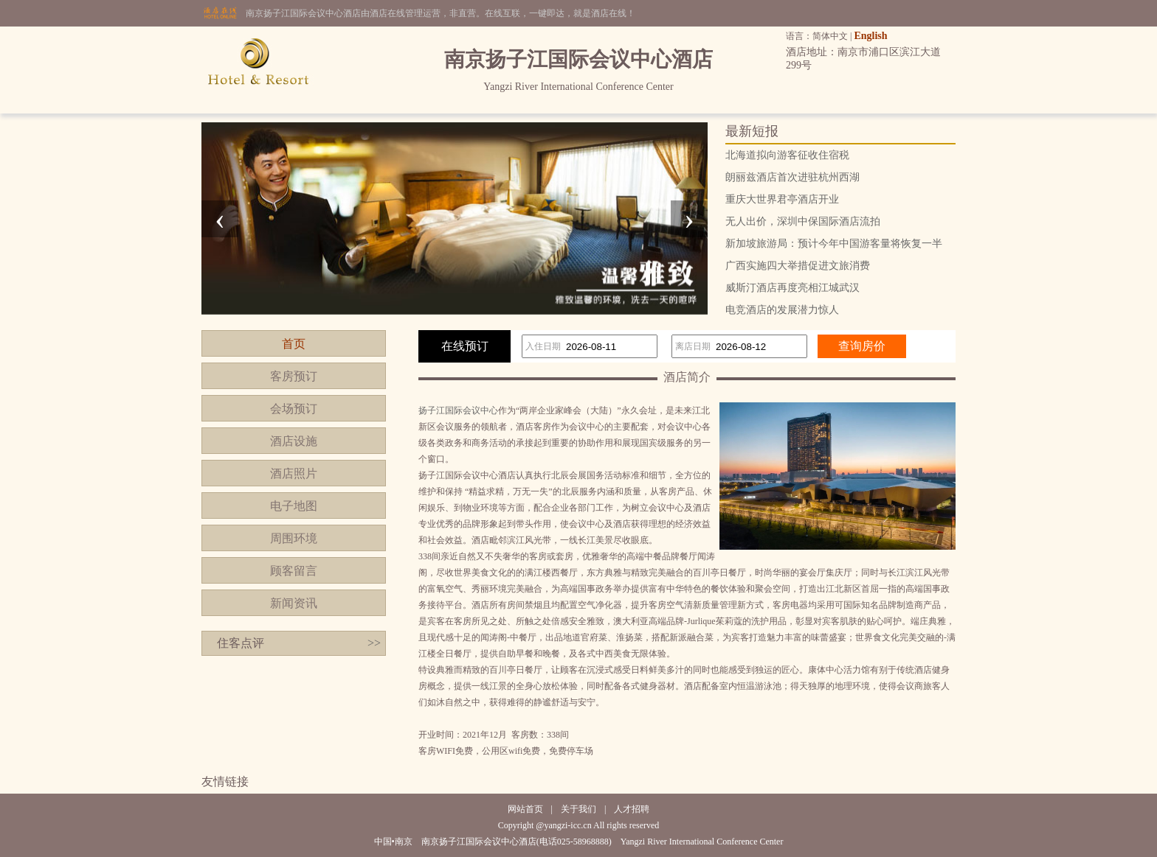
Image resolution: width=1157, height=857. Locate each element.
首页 (293, 343)
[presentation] (219, 218)
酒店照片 (293, 473)
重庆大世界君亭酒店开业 (782, 199)
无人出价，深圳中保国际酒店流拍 (802, 221)
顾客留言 (293, 570)
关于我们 (578, 809)
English (870, 35)
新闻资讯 (293, 603)
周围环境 (293, 538)
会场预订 (293, 408)
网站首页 (525, 809)
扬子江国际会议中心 (458, 410)
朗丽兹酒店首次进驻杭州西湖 (792, 177)
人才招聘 (631, 809)
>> (374, 643)
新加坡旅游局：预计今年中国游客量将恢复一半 (833, 243)
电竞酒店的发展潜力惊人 (782, 309)
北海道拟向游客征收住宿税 (787, 155)
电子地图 (293, 506)
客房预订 (293, 376)
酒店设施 (293, 441)
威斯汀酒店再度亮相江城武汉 (792, 287)
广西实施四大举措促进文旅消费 (797, 265)
